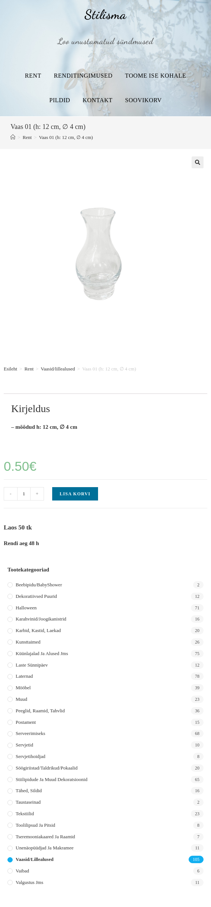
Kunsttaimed (28, 642)
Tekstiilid (25, 813)
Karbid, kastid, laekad (38, 630)
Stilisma (105, 14)
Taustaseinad (28, 802)
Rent (33, 75)
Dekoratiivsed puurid (36, 596)
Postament (26, 722)
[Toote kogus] (24, 494)
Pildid (59, 100)
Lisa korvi (75, 493)
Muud (21, 699)
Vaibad (22, 871)
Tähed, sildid (29, 790)
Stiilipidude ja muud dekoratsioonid (51, 779)
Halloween (26, 607)
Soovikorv (143, 100)
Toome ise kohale (155, 75)
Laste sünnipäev (32, 665)
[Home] (12, 137)
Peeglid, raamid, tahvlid (40, 710)
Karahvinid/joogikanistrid (41, 619)
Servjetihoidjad (30, 756)
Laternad (24, 676)
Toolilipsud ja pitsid (35, 825)
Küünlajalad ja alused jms (42, 653)
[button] (198, 162)
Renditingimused (83, 75)
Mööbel (23, 687)
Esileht (10, 369)
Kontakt (98, 100)
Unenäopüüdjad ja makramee (44, 848)
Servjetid (24, 745)
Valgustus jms (29, 882)
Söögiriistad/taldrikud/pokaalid (47, 768)
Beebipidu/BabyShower (39, 584)
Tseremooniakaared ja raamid (45, 836)
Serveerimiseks (30, 733)
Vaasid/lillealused (58, 369)
